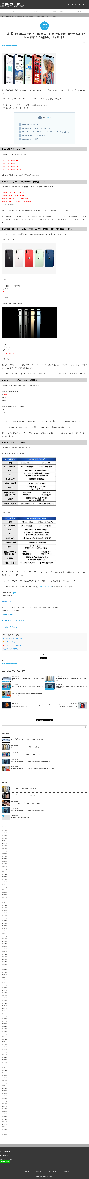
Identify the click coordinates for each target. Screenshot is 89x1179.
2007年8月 (4, 1132)
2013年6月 (4, 1023)
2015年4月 (4, 969)
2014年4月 (4, 998)
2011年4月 (4, 1078)
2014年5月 (4, 995)
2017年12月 (4, 900)
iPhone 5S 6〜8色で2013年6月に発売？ (20, 817)
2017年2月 (4, 925)
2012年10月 (4, 1041)
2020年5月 (4, 856)
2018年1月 (4, 897)
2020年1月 (4, 866)
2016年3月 (4, 946)
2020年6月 (4, 853)
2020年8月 (4, 848)
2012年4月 (4, 1057)
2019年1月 (4, 882)
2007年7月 (4, 1134)
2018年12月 (4, 884)
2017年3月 (4, 923)
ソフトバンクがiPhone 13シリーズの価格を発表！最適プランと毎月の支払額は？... (30, 761)
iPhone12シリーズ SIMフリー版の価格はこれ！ (37, 128)
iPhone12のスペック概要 (30, 139)
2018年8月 (4, 894)
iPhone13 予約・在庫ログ (12, 4)
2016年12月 (4, 931)
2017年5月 (4, 918)
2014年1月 (4, 1005)
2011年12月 (4, 1067)
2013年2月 (4, 1031)
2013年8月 (4, 1018)
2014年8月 (4, 987)
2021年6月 (4, 835)
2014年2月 (4, 1003)
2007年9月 (4, 1129)
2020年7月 (4, 851)
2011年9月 (4, 1075)
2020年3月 (4, 861)
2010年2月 (4, 1083)
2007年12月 (4, 1124)
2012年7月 (4, 1049)
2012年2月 (4, 1062)
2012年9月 (4, 1044)
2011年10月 (4, 1072)
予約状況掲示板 (78, 11)
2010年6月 (4, 1080)
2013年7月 (4, 1021)
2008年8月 (4, 1103)
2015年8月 (4, 959)
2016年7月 (4, 943)
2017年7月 (4, 913)
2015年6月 (4, 964)
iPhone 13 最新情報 (11, 11)
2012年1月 (4, 1065)
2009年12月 (4, 1085)
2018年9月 (4, 892)
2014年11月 (4, 980)
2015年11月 (4, 954)
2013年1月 (4, 1034)
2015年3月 (4, 972)
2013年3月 (4, 1029)
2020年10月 (4, 843)
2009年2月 (4, 1098)
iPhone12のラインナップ (30, 124)
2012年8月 (4, 1047)
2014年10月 (4, 982)
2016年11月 (4, 933)
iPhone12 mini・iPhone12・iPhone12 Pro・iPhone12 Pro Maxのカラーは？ (46, 132)
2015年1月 (4, 974)
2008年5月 (4, 1111)
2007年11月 (4, 1127)
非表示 (48, 117)
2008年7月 (4, 1106)
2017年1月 (4, 928)
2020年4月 (4, 858)
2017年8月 (4, 910)
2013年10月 (4, 1013)
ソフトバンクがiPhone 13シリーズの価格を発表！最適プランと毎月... (27, 810)
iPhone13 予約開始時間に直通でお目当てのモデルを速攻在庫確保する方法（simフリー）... (32, 768)
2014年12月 (4, 977)
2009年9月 (4, 1088)
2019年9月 (4, 876)
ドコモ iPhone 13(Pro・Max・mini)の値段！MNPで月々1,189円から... (27, 747)
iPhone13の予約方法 (33, 11)
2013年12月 (4, 1008)
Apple (14, 593)
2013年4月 (4, 1026)
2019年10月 (4, 874)
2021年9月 (4, 830)
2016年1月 (4, 951)
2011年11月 (4, 1070)
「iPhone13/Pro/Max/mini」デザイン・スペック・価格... (24, 788)
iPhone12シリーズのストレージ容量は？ (35, 135)
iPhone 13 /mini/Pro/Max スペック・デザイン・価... (23, 796)
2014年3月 (4, 1000)
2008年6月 (4, 1108)
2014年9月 (4, 985)
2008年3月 (4, 1116)
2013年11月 (4, 1010)
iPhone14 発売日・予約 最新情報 (56, 11)
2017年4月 (4, 920)
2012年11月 (4, 1039)
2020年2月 (4, 864)
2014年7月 (4, 990)
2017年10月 (4, 905)
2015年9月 (4, 956)
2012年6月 (4, 1052)
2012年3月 (4, 1059)
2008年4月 (4, 1114)
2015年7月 (4, 962)
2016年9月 (4, 938)
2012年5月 (4, 1054)
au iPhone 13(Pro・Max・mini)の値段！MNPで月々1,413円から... (27, 754)
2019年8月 (4, 879)
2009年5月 (4, 1096)
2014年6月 (4, 992)
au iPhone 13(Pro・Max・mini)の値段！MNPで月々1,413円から (27, 686)
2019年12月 (4, 869)
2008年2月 (4, 1119)
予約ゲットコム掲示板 (45, 587)
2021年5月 (4, 838)
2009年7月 (4, 1090)
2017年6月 (4, 915)
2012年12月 (4, 1036)
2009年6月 (4, 1093)
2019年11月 (4, 871)
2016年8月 (4, 941)
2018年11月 (4, 887)
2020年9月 (4, 845)
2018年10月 (4, 889)
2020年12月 (4, 840)
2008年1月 (4, 1121)
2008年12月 (4, 1101)
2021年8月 (4, 833)
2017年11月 (4, 902)
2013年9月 (4, 1016)
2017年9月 (4, 907)
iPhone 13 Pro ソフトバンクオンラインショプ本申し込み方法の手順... (27, 740)
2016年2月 (4, 949)
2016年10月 (4, 936)
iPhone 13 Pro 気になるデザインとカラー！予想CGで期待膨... (26, 803)
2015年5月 (4, 967)
